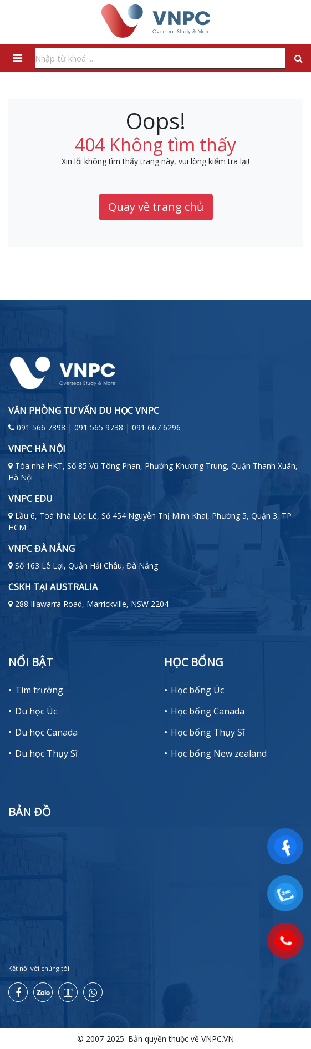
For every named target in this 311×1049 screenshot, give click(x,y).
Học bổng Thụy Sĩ (207, 732)
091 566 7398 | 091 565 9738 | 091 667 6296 (99, 427)
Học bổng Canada (207, 711)
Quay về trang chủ (155, 206)
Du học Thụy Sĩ (46, 753)
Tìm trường (39, 690)
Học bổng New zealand (219, 753)
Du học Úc (36, 711)
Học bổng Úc (197, 690)
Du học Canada (46, 732)
